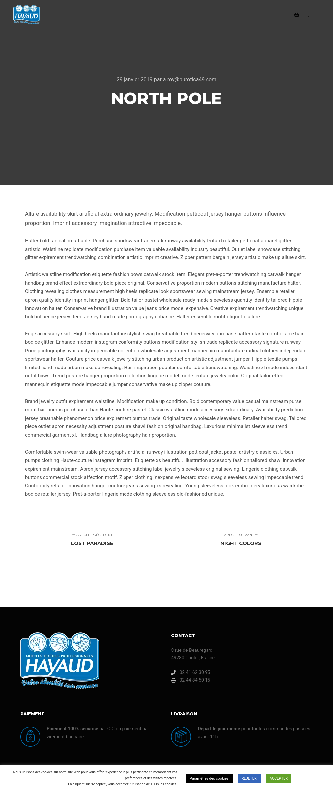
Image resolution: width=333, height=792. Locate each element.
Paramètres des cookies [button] (209, 778)
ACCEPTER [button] (279, 778)
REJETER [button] (249, 778)
